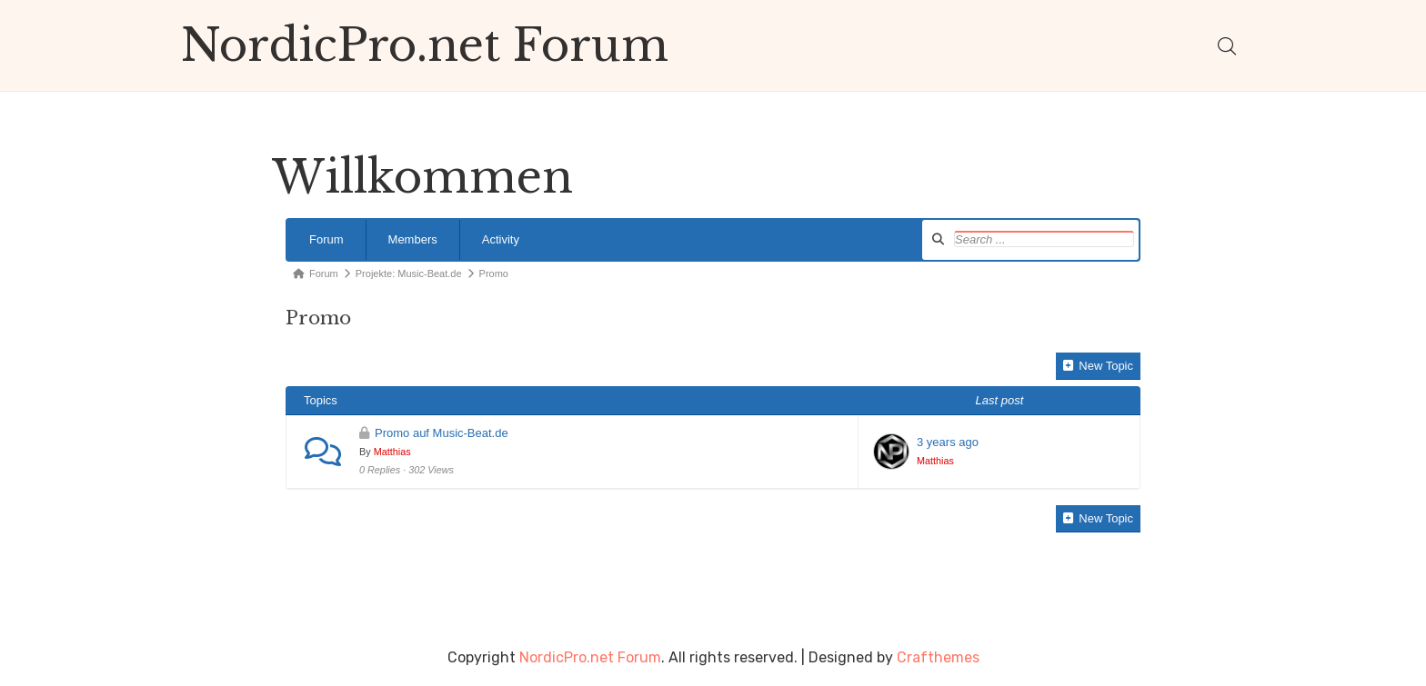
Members (412, 239)
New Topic (1098, 366)
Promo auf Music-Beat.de (441, 433)
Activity (500, 239)
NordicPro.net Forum (424, 45)
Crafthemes (938, 657)
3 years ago (948, 442)
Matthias (392, 451)
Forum (326, 239)
